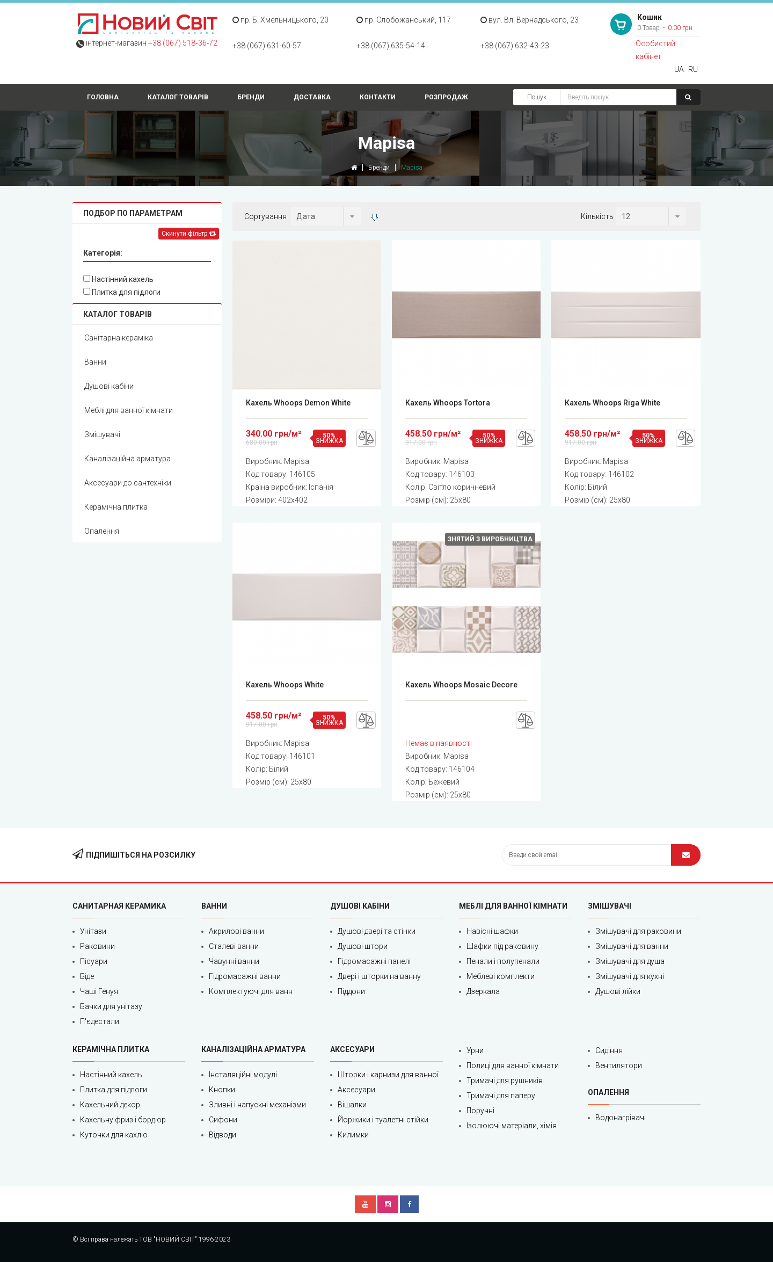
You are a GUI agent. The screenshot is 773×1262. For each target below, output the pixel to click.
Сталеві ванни (234, 946)
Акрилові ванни (236, 931)
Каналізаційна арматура (127, 458)
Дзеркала (483, 991)
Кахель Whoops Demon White (298, 402)
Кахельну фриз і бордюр (123, 1119)
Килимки (353, 1134)
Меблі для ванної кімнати (128, 410)
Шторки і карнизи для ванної (388, 1074)
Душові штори (363, 946)
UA (679, 69)
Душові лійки (617, 991)
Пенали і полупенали (502, 961)
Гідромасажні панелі (374, 961)
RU (693, 69)
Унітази (93, 931)
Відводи (222, 1134)
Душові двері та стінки (376, 931)
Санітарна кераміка (118, 337)
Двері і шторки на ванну (379, 976)
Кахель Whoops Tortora (447, 402)
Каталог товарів (178, 97)
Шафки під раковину (502, 946)
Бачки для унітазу (111, 1006)
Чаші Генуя (99, 991)
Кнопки (222, 1089)
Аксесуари (356, 1089)
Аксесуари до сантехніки (127, 482)
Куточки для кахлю (114, 1134)
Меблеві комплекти (500, 976)
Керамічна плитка (116, 507)
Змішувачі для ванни (631, 946)
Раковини (97, 946)
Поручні (480, 1110)
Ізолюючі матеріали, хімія (511, 1125)
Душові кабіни (109, 386)
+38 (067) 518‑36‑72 (182, 43)
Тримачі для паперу (500, 1095)
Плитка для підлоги (122, 292)
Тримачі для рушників (504, 1080)
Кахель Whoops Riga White (612, 402)
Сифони (223, 1119)
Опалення (101, 531)
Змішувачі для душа (630, 961)
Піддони (351, 991)
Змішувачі (102, 434)
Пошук (536, 97)
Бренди (251, 97)
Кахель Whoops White (285, 684)
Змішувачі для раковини (638, 931)
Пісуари (93, 961)
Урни (475, 1050)
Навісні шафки (492, 931)
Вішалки (352, 1104)
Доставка (312, 97)
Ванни (95, 362)
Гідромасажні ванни (245, 976)
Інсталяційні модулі (243, 1074)
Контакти (378, 97)
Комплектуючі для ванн (251, 991)
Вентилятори (618, 1065)
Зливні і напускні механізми (257, 1104)
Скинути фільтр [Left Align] (189, 233)
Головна (103, 97)
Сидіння (609, 1050)
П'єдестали (99, 1021)
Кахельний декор (110, 1104)
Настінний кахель (118, 279)
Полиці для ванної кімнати (512, 1065)
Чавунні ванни (234, 961)
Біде (87, 976)
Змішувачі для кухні (629, 976)
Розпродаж (446, 97)
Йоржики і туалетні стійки (383, 1119)
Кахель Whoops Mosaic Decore (461, 684)
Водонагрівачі (620, 1117)
